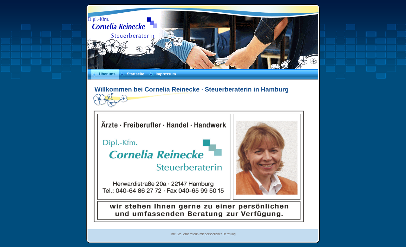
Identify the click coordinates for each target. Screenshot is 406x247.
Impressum (166, 74)
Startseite (135, 74)
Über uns (107, 74)
